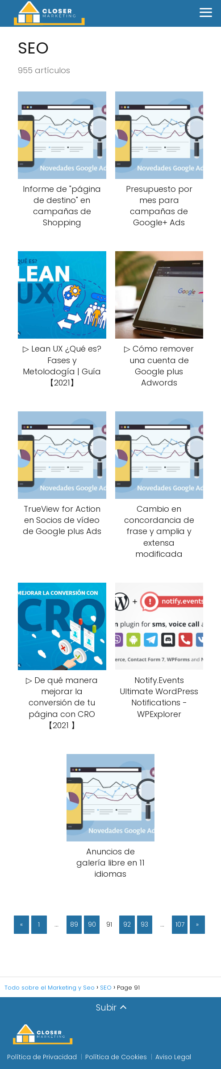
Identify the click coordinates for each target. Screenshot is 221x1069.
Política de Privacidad (42, 1056)
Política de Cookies (116, 1056)
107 (179, 924)
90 (92, 924)
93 (144, 924)
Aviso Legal (173, 1056)
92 (127, 924)
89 (74, 924)
